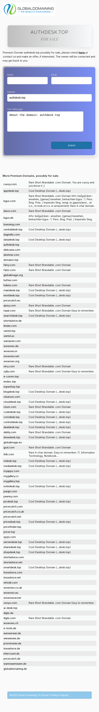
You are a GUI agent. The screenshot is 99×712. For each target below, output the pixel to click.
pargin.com (10, 494)
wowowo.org (11, 364)
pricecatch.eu (12, 304)
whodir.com (11, 586)
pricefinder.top (12, 530)
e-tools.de (10, 631)
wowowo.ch (11, 626)
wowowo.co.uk (13, 591)
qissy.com (10, 309)
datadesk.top (11, 243)
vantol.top (9, 334)
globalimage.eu (13, 446)
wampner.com (12, 344)
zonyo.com (10, 606)
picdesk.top (11, 505)
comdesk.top (12, 420)
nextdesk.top (11, 298)
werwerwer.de (12, 636)
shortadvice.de (13, 324)
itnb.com (9, 457)
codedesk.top (12, 415)
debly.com (10, 435)
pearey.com (11, 500)
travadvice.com (13, 576)
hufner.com (10, 283)
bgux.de (8, 221)
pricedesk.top (12, 525)
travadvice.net (12, 581)
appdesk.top (11, 194)
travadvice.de (12, 652)
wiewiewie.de (12, 641)
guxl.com (9, 451)
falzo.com (10, 273)
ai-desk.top (10, 611)
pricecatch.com (13, 510)
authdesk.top (11, 248)
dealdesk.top (11, 430)
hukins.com (10, 288)
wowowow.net (12, 601)
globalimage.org (13, 278)
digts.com (10, 621)
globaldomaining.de (15, 672)
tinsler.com (10, 329)
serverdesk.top (13, 545)
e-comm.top (11, 380)
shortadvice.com (14, 560)
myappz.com (11, 474)
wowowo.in (10, 354)
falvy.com (9, 268)
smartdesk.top (12, 571)
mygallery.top (12, 484)
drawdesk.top (12, 440)
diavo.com (10, 214)
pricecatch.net (12, 520)
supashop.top (12, 390)
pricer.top (9, 535)
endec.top (10, 385)
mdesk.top (10, 464)
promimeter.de (12, 647)
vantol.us (9, 339)
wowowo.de (11, 349)
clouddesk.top (12, 405)
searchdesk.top (13, 319)
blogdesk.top (11, 395)
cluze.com (10, 410)
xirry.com (9, 369)
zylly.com (9, 375)
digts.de (8, 616)
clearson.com (12, 400)
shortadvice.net (13, 565)
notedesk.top (12, 489)
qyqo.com (10, 540)
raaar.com (9, 314)
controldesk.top (13, 425)
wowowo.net (11, 359)
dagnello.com (12, 238)
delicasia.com (12, 253)
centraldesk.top (13, 233)
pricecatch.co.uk (14, 515)
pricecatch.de (12, 662)
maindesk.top (12, 293)
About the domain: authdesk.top (45, 123)
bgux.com (10, 204)
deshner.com (11, 258)
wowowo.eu (11, 596)
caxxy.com (10, 187)
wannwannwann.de (15, 667)
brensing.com (12, 228)
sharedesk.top (12, 550)
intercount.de (11, 657)
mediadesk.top (13, 469)
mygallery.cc (11, 479)
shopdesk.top (12, 555)
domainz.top (11, 263)
